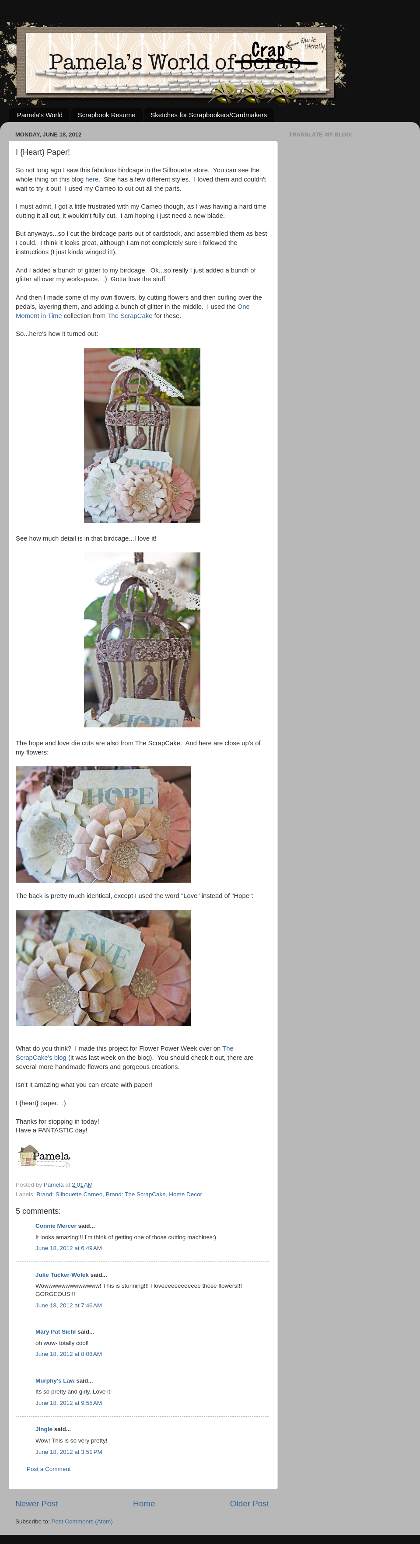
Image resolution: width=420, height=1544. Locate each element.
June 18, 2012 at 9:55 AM (68, 1403)
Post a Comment (49, 1469)
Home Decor (185, 1194)
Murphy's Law (54, 1380)
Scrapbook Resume (107, 115)
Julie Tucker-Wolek (62, 1275)
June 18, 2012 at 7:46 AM (68, 1305)
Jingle (43, 1429)
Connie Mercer (56, 1226)
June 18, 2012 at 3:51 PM (68, 1452)
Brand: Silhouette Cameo (69, 1194)
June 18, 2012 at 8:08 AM (68, 1354)
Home (144, 1503)
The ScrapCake (129, 315)
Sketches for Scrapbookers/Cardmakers (208, 115)
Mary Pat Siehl (55, 1331)
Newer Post (36, 1503)
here (91, 179)
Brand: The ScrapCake (136, 1194)
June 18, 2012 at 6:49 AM (68, 1248)
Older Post (249, 1503)
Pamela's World (40, 115)
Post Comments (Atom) (82, 1521)
